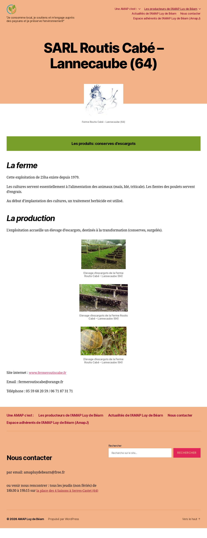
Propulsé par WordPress (64, 529)
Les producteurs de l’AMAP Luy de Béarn (170, 11)
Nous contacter (190, 16)
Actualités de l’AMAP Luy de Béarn (154, 16)
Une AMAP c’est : (126, 11)
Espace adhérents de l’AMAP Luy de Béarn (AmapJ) (167, 20)
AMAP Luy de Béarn (31, 529)
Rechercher (115, 450)
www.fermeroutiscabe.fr (49, 377)
